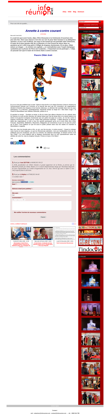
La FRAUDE (82, 256)
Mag (75, 12)
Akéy (65, 12)
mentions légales (55, 405)
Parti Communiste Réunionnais (65, 243)
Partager (47, 148)
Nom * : (14, 184)
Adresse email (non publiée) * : (22, 188)
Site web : (15, 193)
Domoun (81, 12)
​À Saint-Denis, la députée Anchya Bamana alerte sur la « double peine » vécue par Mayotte (43, 244)
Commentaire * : (17, 197)
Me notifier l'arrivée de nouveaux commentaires (30, 212)
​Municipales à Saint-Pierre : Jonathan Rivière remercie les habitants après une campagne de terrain (21, 244)
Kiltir (70, 12)
